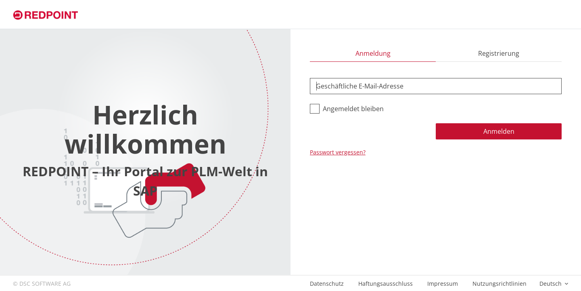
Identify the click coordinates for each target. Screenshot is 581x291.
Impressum (442, 283)
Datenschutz (327, 283)
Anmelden (498, 131)
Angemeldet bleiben (353, 108)
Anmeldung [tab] (373, 53)
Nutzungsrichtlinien (499, 283)
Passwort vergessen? (338, 152)
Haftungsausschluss (385, 283)
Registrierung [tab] (498, 53)
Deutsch (551, 283)
